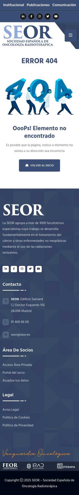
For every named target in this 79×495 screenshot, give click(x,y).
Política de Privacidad (18, 425)
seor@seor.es (20, 335)
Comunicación (64, 5)
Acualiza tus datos (16, 381)
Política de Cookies (16, 418)
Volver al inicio (39, 165)
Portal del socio (14, 373)
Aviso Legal (11, 410)
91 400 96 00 (20, 322)
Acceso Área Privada (17, 365)
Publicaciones (38, 5)
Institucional (13, 5)
